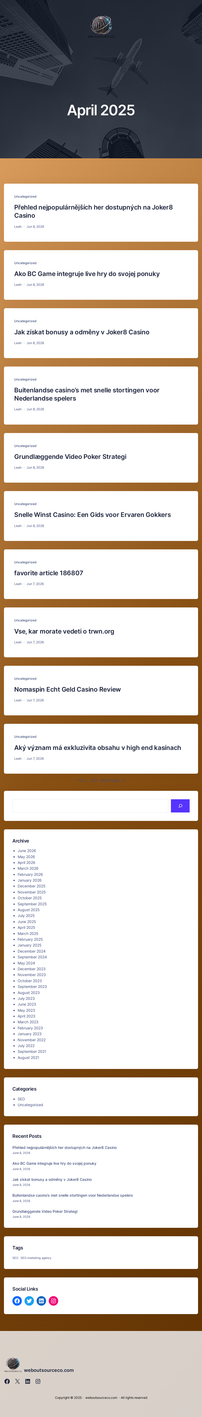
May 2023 (26, 1010)
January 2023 (30, 1033)
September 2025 (32, 904)
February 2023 (30, 1028)
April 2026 (26, 862)
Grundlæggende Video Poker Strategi (70, 456)
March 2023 (28, 1022)
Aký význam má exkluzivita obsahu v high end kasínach (97, 748)
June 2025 (27, 921)
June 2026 (27, 850)
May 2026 (26, 856)
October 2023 (30, 980)
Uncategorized (25, 196)
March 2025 (28, 933)
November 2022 (32, 1040)
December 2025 (32, 886)
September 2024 (32, 957)
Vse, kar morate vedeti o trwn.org (64, 631)
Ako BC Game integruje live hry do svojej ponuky (87, 274)
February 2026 (30, 874)
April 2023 (26, 1016)
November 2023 (32, 974)
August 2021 (28, 1057)
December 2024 (32, 951)
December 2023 (32, 969)
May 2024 (26, 963)
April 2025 (26, 927)
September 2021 (32, 1051)
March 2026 (28, 868)
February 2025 (30, 939)
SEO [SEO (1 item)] (15, 1258)
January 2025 (30, 945)
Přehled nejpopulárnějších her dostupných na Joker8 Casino (93, 211)
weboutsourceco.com (49, 1370)
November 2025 (32, 892)
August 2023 (29, 992)
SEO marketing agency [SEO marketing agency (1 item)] (36, 1258)
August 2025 (29, 909)
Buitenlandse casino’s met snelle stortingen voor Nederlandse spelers (87, 394)
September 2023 (32, 986)
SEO (21, 1099)
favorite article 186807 (48, 573)
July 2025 (26, 915)
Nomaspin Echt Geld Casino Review (67, 689)
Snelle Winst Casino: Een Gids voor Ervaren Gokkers (92, 515)
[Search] (180, 805)
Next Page (113, 780)
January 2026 (30, 880)
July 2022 (26, 1045)
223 (94, 780)
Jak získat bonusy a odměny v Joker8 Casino (82, 332)
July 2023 (26, 998)
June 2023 (27, 1004)
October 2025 (30, 898)
